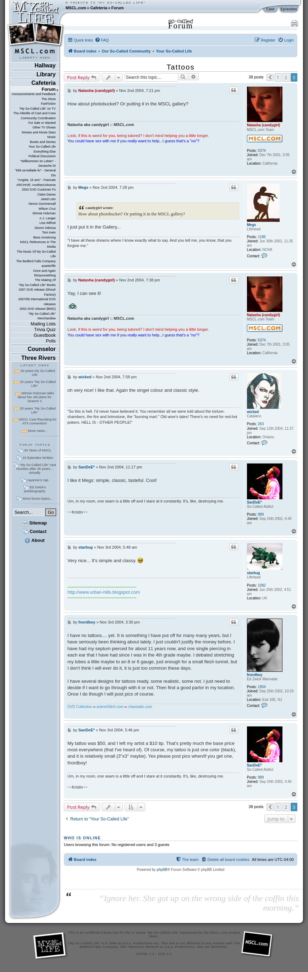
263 (261, 424)
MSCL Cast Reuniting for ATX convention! (38, 421)
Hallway (45, 65)
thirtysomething (45, 275)
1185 (261, 237)
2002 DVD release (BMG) (38, 309)
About (34, 540)
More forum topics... (38, 498)
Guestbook (45, 335)
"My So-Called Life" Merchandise (42, 316)
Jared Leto (48, 199)
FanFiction (48, 103)
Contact (34, 531)
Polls (51, 341)
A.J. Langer (47, 218)
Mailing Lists (43, 323)
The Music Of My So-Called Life (36, 254)
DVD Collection (79, 707)
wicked (253, 412)
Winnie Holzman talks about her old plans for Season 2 (36, 397)
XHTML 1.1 (145, 954)
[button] (270, 77)
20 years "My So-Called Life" (37, 410)
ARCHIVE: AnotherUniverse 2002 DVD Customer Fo (36, 187)
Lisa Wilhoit (47, 223)
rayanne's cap (37, 480)
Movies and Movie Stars (39, 132)
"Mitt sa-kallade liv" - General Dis (35, 173)
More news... (38, 431)
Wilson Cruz (47, 208)
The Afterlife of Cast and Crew (34, 113)
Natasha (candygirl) (263, 125)
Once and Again (44, 271)
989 (261, 514)
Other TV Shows (44, 127)
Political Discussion (42, 156)
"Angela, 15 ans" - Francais (36, 180)
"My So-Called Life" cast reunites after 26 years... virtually (36, 468)
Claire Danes (46, 194)
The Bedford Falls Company (36, 261)
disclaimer (219, 947)
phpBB (162, 870)
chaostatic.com (140, 707)
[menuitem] (102, 40)
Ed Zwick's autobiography (35, 489)
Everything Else (45, 151)
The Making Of (45, 280)
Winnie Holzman (44, 213)
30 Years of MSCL (37, 450)
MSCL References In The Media (38, 244)
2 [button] (286, 77)
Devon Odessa (45, 228)
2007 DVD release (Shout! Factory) (37, 292)
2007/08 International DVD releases (37, 301)
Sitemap (34, 523)
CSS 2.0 (165, 954)
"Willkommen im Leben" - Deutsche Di (38, 163)
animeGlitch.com (110, 707)
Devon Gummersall (42, 203)
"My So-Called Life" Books (37, 285)
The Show (49, 99)
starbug (253, 573)
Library (46, 74)
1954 (261, 687)
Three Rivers (38, 358)
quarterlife (49, 266)
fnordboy (255, 675)
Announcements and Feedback (34, 94)
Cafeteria (98, 8)
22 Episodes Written (38, 458)
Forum (117, 8)
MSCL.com (76, 8)
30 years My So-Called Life (38, 373)
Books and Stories (43, 142)
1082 (261, 585)
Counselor (42, 349)
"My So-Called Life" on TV (37, 108)
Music (52, 137)
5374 (261, 151)
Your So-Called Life (42, 146)
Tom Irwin (49, 232)
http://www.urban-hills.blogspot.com (103, 592)
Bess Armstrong (44, 237)
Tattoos (181, 67)
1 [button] (278, 77)
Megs (251, 225)
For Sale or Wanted (42, 123)
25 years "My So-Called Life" (37, 384)
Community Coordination (38, 118)
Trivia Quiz (45, 329)
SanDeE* (254, 502)
